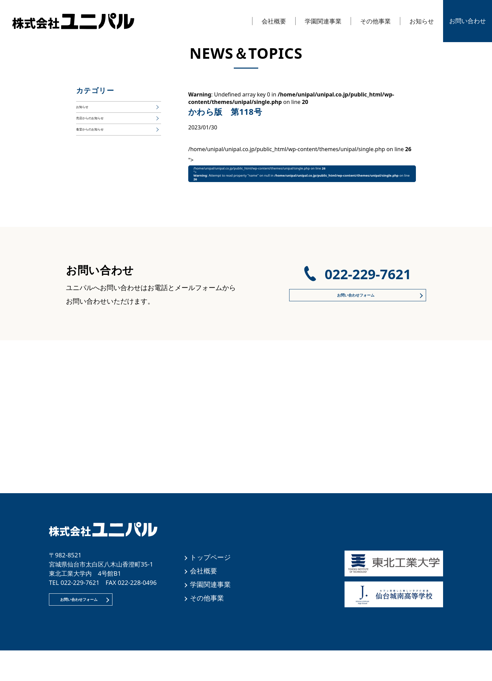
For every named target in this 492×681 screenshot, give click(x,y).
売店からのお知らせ (100, 129)
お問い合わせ (467, 21)
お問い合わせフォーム (354, 318)
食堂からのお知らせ (100, 148)
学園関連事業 (323, 21)
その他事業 (375, 21)
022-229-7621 (367, 292)
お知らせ (421, 21)
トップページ (210, 580)
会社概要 (274, 21)
